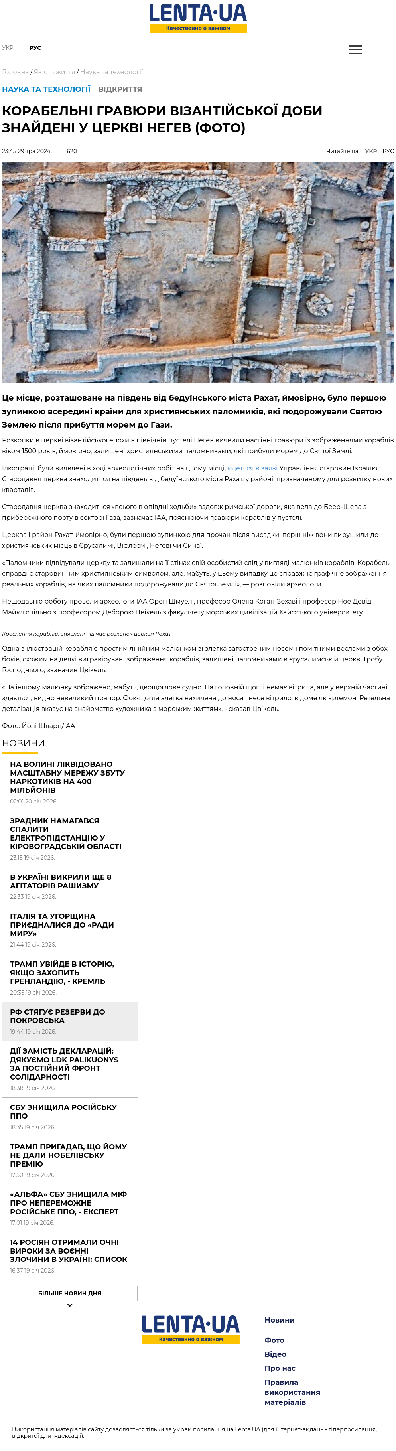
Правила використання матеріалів (293, 1392)
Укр (8, 47)
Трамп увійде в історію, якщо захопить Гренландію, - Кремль (62, 973)
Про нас (280, 1368)
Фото (275, 1340)
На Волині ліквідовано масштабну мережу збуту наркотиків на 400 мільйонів (67, 777)
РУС (388, 151)
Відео (276, 1354)
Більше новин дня (70, 1293)
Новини (280, 1320)
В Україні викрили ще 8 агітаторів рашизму (61, 881)
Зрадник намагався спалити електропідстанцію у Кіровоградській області (66, 834)
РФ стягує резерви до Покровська (57, 1016)
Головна (15, 72)
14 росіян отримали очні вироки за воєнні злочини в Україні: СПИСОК (68, 1251)
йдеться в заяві (253, 468)
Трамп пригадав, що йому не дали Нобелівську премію (68, 1156)
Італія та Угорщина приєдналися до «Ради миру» (62, 925)
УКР (371, 151)
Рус (35, 47)
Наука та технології (111, 72)
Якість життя (54, 72)
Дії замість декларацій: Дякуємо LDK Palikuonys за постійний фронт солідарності (64, 1064)
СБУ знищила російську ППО (63, 1112)
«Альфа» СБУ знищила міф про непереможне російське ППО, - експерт (68, 1203)
